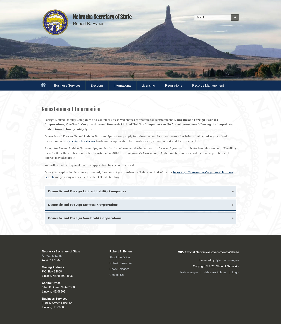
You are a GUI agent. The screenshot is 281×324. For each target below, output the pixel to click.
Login (235, 272)
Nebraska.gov (189, 272)
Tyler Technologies (227, 260)
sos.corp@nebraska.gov (79, 141)
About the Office (119, 257)
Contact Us (116, 274)
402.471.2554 (52, 255)
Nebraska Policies (215, 272)
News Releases (119, 269)
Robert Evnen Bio (120, 263)
